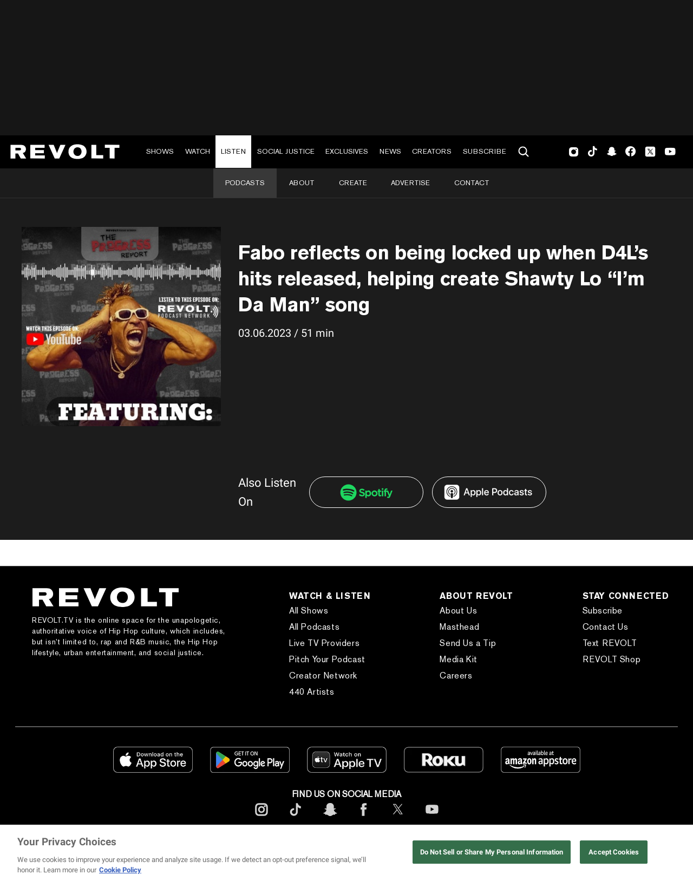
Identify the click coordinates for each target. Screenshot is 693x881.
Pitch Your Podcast (327, 659)
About (302, 182)
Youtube (670, 152)
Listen (233, 151)
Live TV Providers (324, 643)
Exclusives (346, 151)
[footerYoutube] (432, 818)
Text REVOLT (610, 643)
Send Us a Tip (468, 643)
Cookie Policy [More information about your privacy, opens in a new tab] (120, 870)
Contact (471, 182)
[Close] (676, 853)
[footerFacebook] (364, 818)
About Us (458, 610)
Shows (160, 151)
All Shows (308, 610)
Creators (432, 151)
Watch (197, 151)
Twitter (650, 151)
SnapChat (611, 151)
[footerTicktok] (296, 818)
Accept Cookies (614, 852)
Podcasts (245, 182)
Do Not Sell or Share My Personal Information (492, 852)
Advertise (410, 182)
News (390, 151)
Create (353, 182)
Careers (456, 675)
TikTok (592, 151)
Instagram (574, 151)
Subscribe (484, 151)
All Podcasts (314, 626)
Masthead (459, 626)
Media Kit (458, 659)
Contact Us (606, 626)
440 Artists (312, 691)
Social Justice (286, 151)
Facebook (630, 151)
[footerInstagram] (261, 818)
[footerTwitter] (398, 818)
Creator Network (323, 675)
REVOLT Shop (612, 659)
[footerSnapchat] (330, 818)
